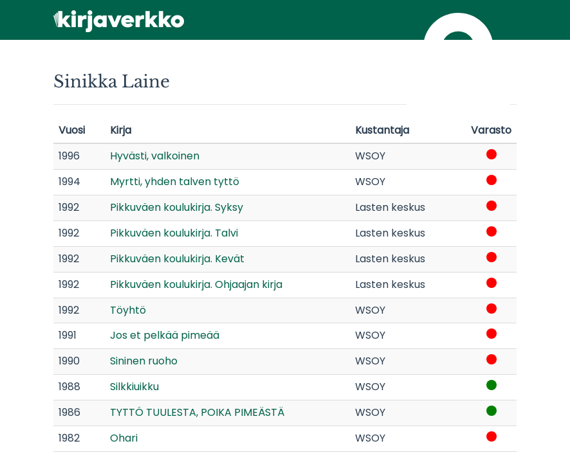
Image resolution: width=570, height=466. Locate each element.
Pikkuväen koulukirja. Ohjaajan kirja (196, 284)
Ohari (124, 438)
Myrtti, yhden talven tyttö (174, 181)
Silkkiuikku (134, 386)
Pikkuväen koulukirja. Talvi (174, 233)
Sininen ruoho (144, 361)
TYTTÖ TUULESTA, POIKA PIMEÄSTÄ (197, 412)
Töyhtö (128, 310)
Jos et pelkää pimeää (164, 335)
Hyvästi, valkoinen (154, 155)
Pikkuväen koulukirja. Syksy (176, 207)
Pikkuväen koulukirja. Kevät (177, 258)
